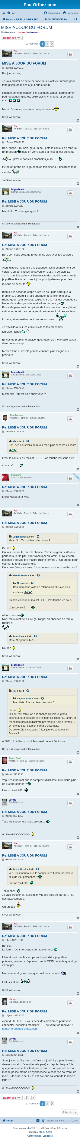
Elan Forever (16, 415)
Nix (15, 51)
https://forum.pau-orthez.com (20, 1028)
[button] (52, 43)
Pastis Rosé (15, 758)
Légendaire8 (17, 189)
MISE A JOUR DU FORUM (26, 27)
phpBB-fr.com (45, 1132)
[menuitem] (11, 13)
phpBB (30, 1128)
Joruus (21, 32)
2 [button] (47, 44)
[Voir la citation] (28, 441)
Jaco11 (12, 800)
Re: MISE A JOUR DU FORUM (24, 138)
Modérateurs (33, 32)
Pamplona (16, 475)
